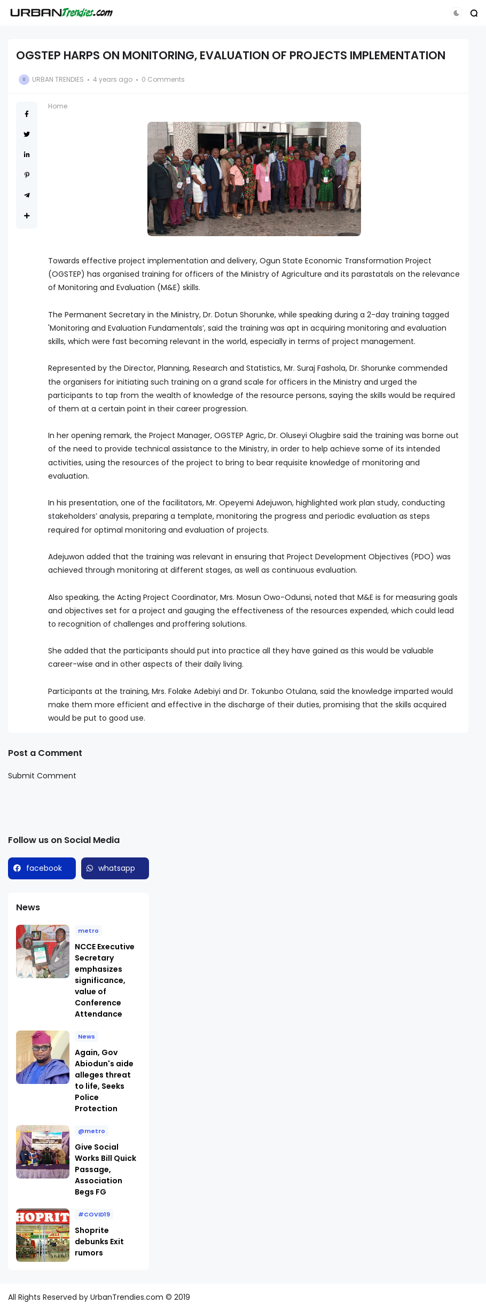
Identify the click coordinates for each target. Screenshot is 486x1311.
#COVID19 (94, 1214)
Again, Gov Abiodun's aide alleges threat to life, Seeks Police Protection (104, 1080)
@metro (91, 1131)
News (86, 1036)
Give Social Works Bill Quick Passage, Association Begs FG (105, 1169)
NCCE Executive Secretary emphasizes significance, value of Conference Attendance (105, 980)
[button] (456, 13)
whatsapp (116, 868)
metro (88, 930)
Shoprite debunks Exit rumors (99, 1241)
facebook (44, 868)
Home (57, 106)
